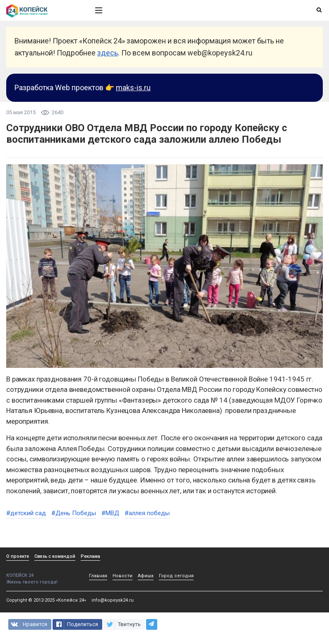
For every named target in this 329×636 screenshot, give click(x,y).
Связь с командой (54, 556)
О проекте (17, 556)
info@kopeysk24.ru (112, 600)
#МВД (110, 513)
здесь (107, 52)
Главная (98, 575)
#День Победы (73, 513)
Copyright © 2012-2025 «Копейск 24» (46, 600)
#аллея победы (147, 513)
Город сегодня (176, 575)
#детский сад (26, 513)
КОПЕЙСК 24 (41, 572)
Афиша (146, 575)
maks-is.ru (133, 87)
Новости (122, 575)
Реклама (90, 556)
